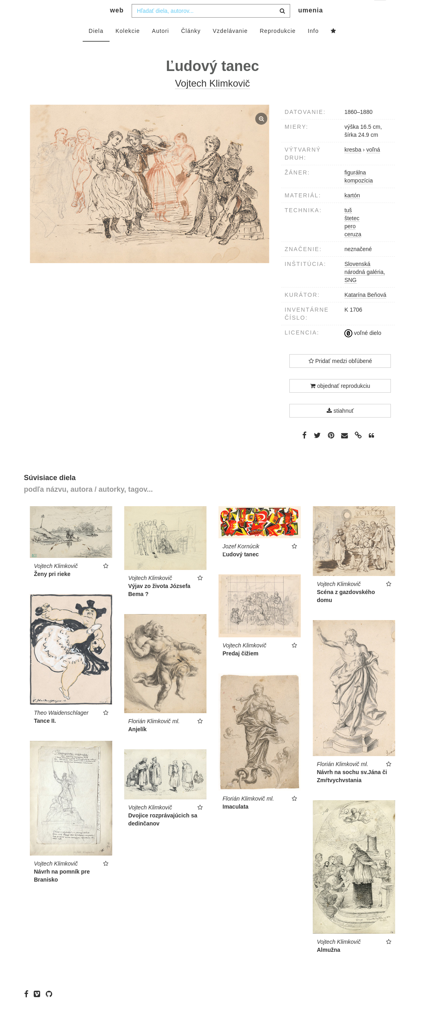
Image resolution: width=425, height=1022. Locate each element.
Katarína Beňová (365, 311)
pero (350, 242)
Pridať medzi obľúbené (340, 377)
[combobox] (211, 27)
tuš (348, 226)
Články (191, 47)
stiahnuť (340, 427)
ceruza (352, 250)
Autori (160, 47)
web (117, 26)
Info (313, 47)
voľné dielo (362, 349)
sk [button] (380, 12)
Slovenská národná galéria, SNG (364, 288)
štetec (351, 234)
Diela (96, 47)
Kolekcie (128, 47)
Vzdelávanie (230, 47)
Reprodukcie (278, 47)
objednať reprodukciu (340, 402)
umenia (310, 26)
